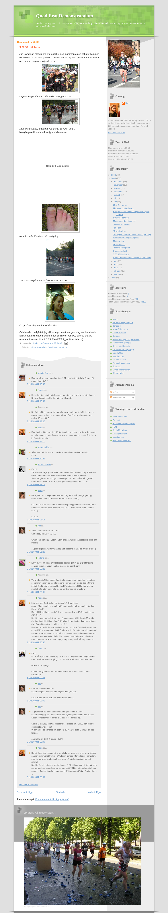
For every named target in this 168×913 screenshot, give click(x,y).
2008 (113, 178)
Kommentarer (117, 398)
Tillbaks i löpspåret (121, 248)
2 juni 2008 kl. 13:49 (36, 458)
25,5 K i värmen (120, 205)
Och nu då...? (119, 244)
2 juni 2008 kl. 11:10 (36, 441)
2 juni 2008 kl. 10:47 (36, 384)
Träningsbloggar (120, 434)
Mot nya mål (118, 241)
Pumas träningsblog (121, 363)
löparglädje (42, 347)
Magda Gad (43, 373)
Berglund (117, 326)
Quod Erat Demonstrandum (64, 15)
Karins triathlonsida (121, 346)
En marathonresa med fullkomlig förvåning (132, 257)
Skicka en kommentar (28, 784)
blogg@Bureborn (120, 329)
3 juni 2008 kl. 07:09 (36, 742)
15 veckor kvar (119, 231)
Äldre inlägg (94, 792)
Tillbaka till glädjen (121, 224)
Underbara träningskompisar (125, 238)
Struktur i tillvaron (121, 218)
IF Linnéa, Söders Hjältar (124, 423)
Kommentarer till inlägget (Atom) (52, 799)
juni (115, 202)
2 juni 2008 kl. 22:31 (36, 592)
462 (136, 299)
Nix (39, 526)
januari (117, 274)
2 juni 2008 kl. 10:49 (36, 401)
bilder (33, 347)
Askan (115, 319)
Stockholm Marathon (57, 347)
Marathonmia (118, 356)
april (116, 264)
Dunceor (116, 336)
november (118, 185)
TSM (115, 427)
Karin (40, 390)
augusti (117, 195)
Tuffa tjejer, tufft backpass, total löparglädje (132, 234)
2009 (113, 175)
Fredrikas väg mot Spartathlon (126, 339)
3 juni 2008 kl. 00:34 (36, 677)
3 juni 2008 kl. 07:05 (36, 701)
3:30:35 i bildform (121, 254)
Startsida (60, 792)
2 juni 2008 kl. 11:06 (36, 421)
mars (116, 268)
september (119, 192)
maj (116, 261)
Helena (41, 558)
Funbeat (116, 420)
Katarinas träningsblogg (123, 349)
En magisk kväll (120, 251)
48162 (143, 302)
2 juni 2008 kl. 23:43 (36, 642)
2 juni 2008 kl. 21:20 (36, 552)
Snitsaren (117, 366)
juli (115, 198)
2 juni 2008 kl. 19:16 (36, 484)
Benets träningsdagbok (123, 322)
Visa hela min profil (116, 133)
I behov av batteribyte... (123, 208)
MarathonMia (44, 447)
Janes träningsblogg (122, 343)
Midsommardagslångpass (124, 221)
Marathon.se (118, 437)
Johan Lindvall (44, 464)
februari (117, 271)
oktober (117, 188)
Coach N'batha (119, 333)
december (118, 181)
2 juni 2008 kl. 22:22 (36, 569)
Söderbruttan (118, 373)
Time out (117, 228)
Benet (40, 648)
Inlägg (114, 392)
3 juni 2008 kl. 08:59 (36, 777)
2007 (113, 278)
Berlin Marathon (120, 430)
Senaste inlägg (25, 792)
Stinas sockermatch (121, 370)
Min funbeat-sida (120, 417)
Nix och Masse (119, 360)
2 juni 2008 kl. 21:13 (36, 520)
